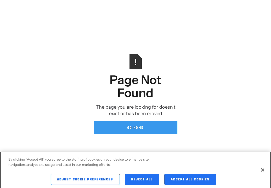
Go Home (135, 127)
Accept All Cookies (190, 180)
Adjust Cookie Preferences (85, 180)
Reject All (142, 180)
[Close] (262, 171)
